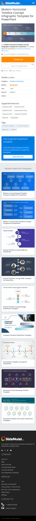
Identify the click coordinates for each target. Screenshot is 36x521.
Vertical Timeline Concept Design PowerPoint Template (14, 307)
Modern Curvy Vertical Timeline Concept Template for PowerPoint (17, 222)
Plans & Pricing (6, 464)
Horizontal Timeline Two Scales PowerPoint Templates (18, 419)
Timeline (13, 129)
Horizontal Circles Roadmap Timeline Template (16, 391)
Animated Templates (8, 126)
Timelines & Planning (16, 81)
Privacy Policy (5, 487)
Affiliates (4, 495)
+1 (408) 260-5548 (11, 505)
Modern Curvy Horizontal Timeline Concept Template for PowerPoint (15, 194)
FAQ (2, 481)
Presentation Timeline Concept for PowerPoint (15, 363)
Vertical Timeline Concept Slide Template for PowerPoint (17, 279)
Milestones (5, 129)
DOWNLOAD (18, 59)
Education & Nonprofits (8, 484)
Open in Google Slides (22, 65)
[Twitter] (5, 450)
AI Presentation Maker (8, 467)
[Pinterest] (11, 450)
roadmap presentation (23, 49)
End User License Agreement (10, 489)
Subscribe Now (18, 157)
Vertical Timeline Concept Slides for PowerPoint (15, 251)
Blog (2, 462)
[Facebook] (8, 450)
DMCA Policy (5, 492)
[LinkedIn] (2, 450)
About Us (4, 459)
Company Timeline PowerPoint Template (17, 335)
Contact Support (11, 508)
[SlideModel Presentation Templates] (12, 3)
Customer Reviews (7, 470)
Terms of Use (16, 487)
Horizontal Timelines (22, 126)
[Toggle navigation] (31, 2)
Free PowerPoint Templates (10, 473)
